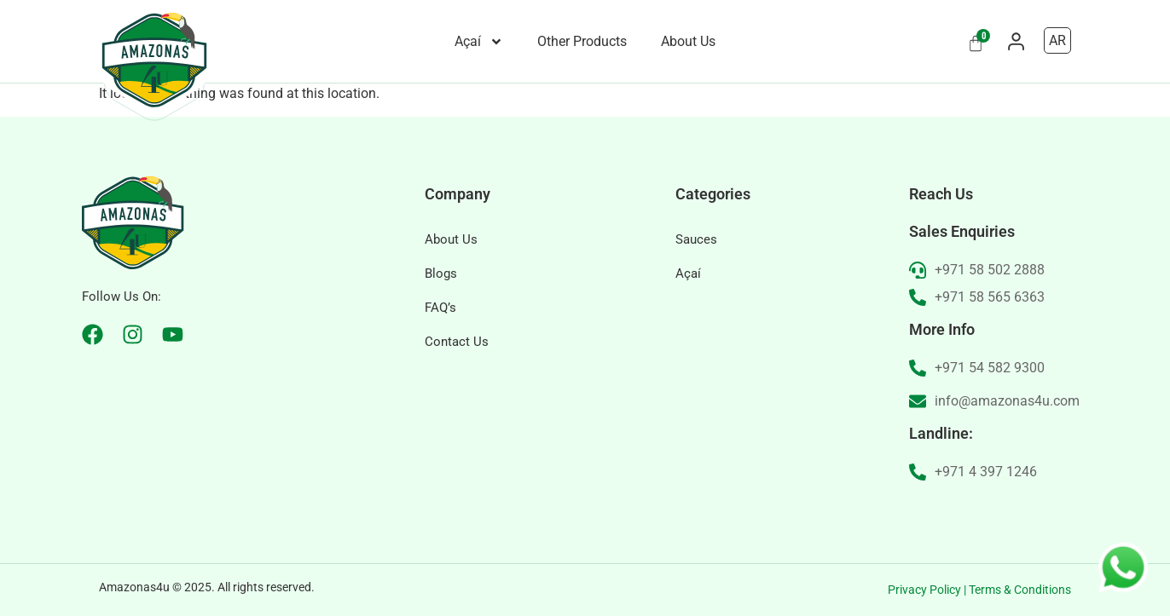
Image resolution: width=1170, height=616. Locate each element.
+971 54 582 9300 (990, 368)
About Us (688, 41)
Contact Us (457, 341)
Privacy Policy (924, 589)
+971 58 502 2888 (990, 270)
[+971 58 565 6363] (917, 297)
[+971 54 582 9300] (917, 368)
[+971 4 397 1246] (917, 472)
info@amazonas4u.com (1007, 401)
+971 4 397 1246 (986, 471)
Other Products (582, 41)
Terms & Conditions (1020, 589)
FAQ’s (440, 307)
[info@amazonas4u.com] (917, 401)
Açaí (479, 41)
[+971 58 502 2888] (917, 270)
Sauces (696, 239)
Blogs (441, 273)
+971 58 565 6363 (990, 297)
